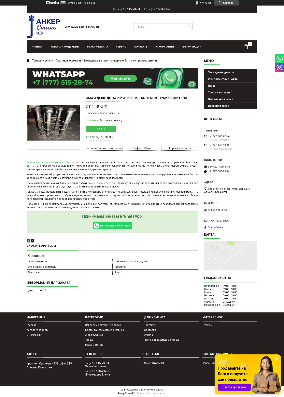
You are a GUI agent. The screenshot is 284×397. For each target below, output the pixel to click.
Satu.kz (159, 389)
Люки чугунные (94, 334)
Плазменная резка (220, 99)
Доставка (150, 329)
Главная (37, 46)
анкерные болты (63, 162)
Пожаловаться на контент (151, 393)
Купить (101, 128)
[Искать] (189, 26)
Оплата (148, 334)
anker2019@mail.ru (219, 166)
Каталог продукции (64, 46)
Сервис (121, 46)
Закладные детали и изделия (103, 324)
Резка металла (97, 46)
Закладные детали (68, 60)
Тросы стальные (219, 92)
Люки (212, 85)
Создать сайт (75, 2)
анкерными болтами (103, 183)
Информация (191, 46)
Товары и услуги (42, 60)
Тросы (89, 339)
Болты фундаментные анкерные (104, 329)
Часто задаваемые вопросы (161, 339)
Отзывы (208, 324)
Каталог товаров (37, 329)
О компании (165, 46)
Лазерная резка (218, 105)
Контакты (141, 46)
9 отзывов (206, 2)
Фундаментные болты (223, 79)
